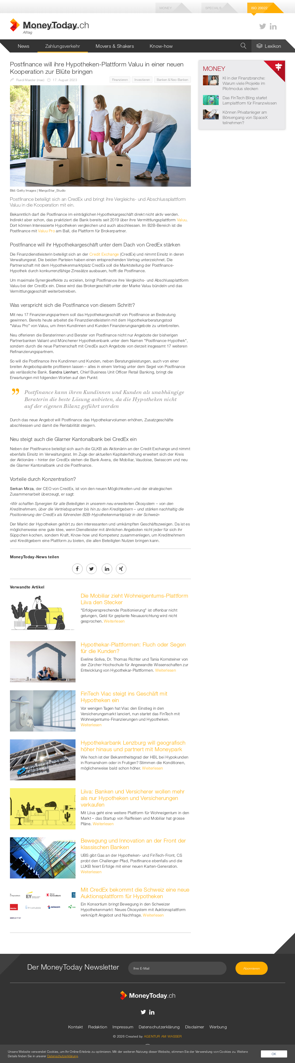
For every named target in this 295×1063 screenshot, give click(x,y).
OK (274, 1054)
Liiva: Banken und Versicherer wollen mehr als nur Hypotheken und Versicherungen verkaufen (133, 798)
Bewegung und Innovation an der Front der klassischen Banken (133, 843)
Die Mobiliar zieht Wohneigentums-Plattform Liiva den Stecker (135, 599)
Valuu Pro (46, 230)
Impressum (122, 1026)
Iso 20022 (259, 8)
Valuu (182, 219)
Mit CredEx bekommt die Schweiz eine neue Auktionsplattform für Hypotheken (135, 892)
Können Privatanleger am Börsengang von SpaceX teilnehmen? (245, 117)
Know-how (161, 46)
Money (165, 8)
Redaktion (97, 1026)
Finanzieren (120, 79)
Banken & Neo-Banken (172, 79)
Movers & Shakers (115, 46)
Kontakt (75, 1026)
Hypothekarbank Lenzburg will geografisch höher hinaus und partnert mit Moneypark (133, 745)
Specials (213, 8)
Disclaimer (194, 1026)
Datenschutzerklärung (159, 1026)
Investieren (142, 79)
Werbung (218, 1026)
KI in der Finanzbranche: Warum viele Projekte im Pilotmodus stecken (244, 83)
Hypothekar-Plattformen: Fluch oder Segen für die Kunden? (133, 647)
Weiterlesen (114, 621)
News (24, 46)
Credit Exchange (104, 254)
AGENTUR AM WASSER (163, 1036)
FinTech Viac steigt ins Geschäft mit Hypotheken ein (124, 696)
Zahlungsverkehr (62, 46)
